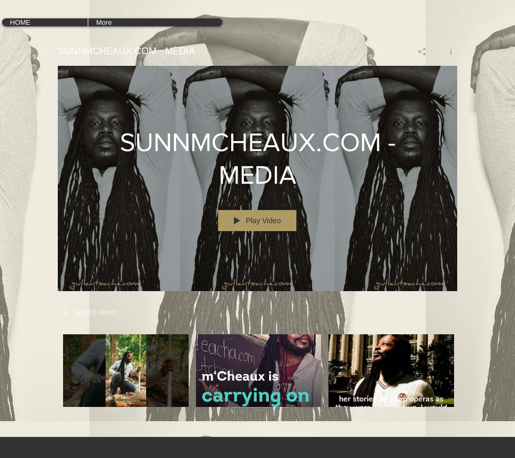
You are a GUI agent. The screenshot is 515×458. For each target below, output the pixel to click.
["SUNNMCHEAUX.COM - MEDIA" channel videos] (257, 378)
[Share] (422, 51)
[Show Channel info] (447, 51)
